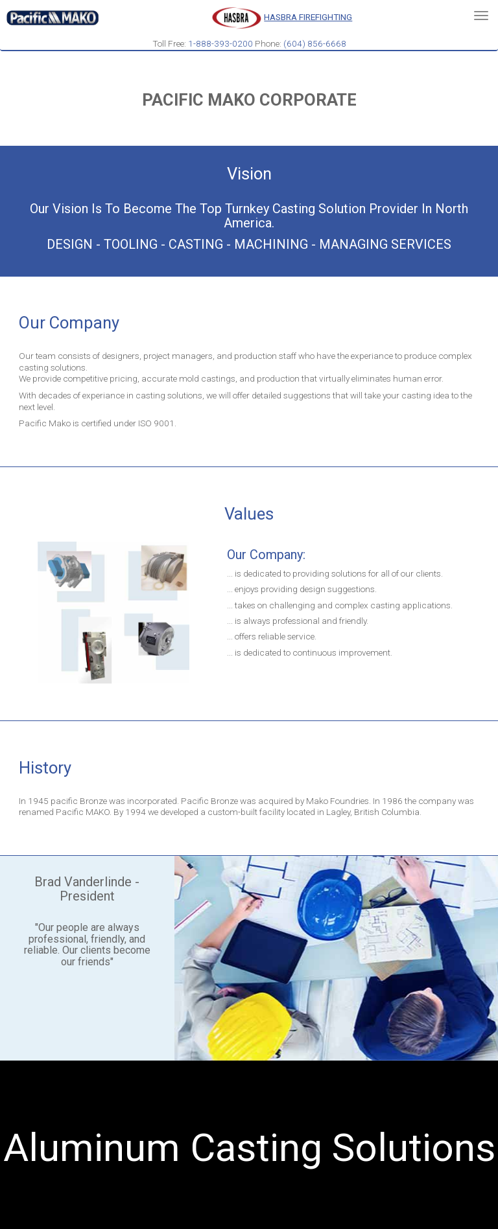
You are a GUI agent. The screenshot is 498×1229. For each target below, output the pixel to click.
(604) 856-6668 (314, 43)
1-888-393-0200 (220, 43)
